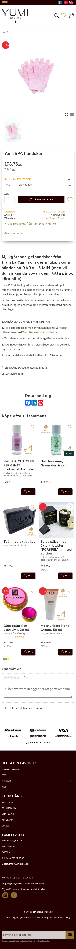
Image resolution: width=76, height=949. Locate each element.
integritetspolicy (44, 941)
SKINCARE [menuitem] (6, 781)
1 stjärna (5, 677)
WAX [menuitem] (4, 787)
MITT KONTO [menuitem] (8, 814)
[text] (38, 164)
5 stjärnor (17, 677)
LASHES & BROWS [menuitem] (10, 769)
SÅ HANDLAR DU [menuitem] (9, 808)
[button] (56, 15)
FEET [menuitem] (4, 775)
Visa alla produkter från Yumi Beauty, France (30, 223)
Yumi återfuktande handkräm (39, 332)
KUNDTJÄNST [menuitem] (8, 802)
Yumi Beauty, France (54, 218)
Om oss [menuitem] (5, 825)
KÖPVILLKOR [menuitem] (8, 820)
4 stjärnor (14, 677)
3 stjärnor (11, 677)
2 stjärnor (8, 677)
